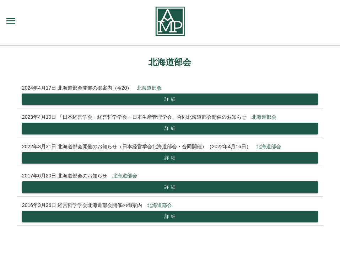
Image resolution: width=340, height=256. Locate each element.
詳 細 (170, 99)
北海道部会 (149, 88)
